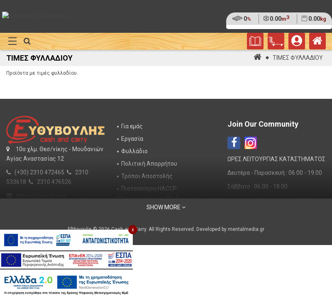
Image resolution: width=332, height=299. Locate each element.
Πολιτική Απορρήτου (149, 163)
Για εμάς (132, 126)
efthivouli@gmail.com (41, 196)
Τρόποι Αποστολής (147, 176)
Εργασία (132, 138)
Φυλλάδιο (134, 151)
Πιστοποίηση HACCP (149, 188)
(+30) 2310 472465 (39, 172)
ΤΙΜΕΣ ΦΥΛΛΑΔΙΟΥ (298, 57)
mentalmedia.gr (246, 229)
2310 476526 (54, 182)
